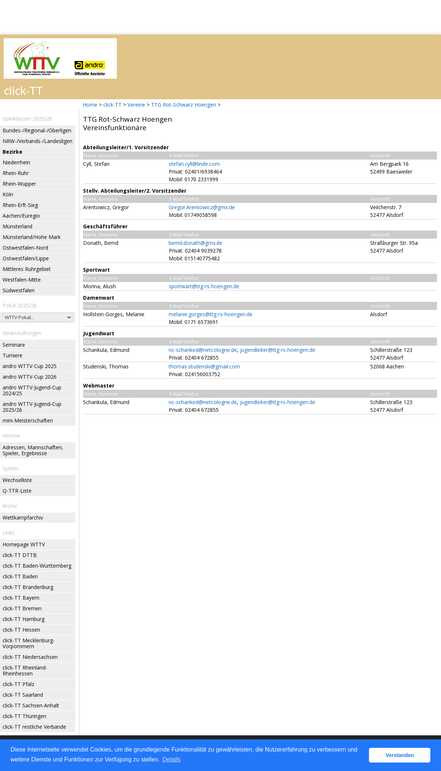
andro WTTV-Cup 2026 (30, 376)
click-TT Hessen (21, 629)
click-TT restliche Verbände (34, 726)
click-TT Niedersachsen (30, 656)
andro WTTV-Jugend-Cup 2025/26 (32, 406)
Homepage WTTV (24, 544)
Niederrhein (16, 162)
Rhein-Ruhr (16, 172)
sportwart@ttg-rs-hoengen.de (204, 286)
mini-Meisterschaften (28, 420)
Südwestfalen (19, 290)
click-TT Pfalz (18, 684)
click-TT (112, 104)
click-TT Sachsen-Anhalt (31, 705)
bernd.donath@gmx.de (195, 242)
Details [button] (171, 759)
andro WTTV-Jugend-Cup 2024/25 (32, 390)
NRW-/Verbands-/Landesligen (37, 141)
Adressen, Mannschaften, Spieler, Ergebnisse (33, 450)
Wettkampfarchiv (23, 517)
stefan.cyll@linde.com (194, 163)
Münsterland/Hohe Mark (32, 236)
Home (90, 104)
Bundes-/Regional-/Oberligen (37, 130)
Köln (8, 194)
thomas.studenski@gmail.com (204, 366)
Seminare (14, 344)
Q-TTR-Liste (17, 490)
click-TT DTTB (20, 555)
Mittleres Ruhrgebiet (27, 268)
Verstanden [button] (400, 755)
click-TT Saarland (23, 694)
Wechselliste (17, 479)
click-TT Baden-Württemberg (37, 565)
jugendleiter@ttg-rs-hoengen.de (277, 349)
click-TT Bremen (22, 608)
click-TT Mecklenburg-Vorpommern (29, 643)
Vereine (136, 104)
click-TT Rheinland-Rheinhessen (25, 670)
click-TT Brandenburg (28, 586)
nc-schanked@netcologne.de (203, 349)
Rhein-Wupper (19, 183)
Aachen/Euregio (21, 215)
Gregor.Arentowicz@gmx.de (202, 207)
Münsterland (17, 226)
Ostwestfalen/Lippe (26, 258)
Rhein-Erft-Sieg (20, 204)
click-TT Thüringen (24, 716)
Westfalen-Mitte (22, 279)
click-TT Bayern (21, 597)
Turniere (12, 355)
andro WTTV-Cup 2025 (30, 366)
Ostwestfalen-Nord (25, 247)
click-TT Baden (20, 576)
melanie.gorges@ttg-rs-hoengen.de (210, 314)
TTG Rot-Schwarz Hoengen (183, 104)
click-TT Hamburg (23, 618)
